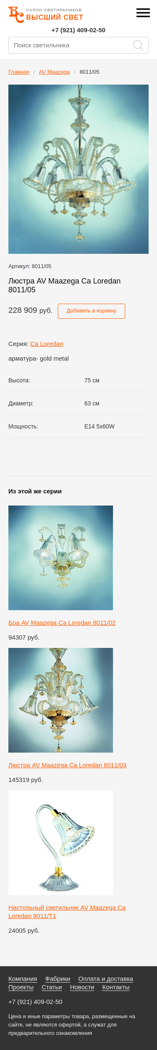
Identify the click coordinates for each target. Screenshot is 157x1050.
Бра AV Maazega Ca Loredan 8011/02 (62, 622)
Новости (82, 987)
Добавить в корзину (91, 310)
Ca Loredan (46, 343)
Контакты (115, 987)
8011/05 (89, 72)
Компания (22, 978)
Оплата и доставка (105, 978)
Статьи (51, 987)
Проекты (20, 987)
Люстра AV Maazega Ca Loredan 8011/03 (67, 765)
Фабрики (57, 978)
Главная (18, 72)
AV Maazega (54, 72)
